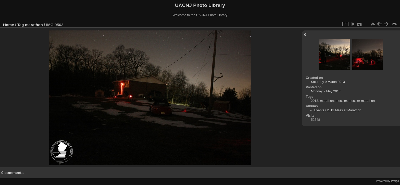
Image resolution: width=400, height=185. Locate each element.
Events (319, 110)
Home (8, 25)
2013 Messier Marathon (344, 110)
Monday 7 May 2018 (326, 91)
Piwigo (395, 180)
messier (341, 101)
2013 (314, 101)
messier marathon (362, 101)
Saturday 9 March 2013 (328, 82)
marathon (34, 25)
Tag (20, 25)
